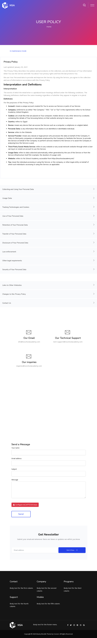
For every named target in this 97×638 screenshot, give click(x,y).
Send (21, 514)
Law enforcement (48, 251)
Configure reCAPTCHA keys (25, 505)
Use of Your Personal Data (48, 215)
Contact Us (48, 302)
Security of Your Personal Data (48, 269)
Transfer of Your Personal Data (48, 233)
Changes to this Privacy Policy (48, 293)
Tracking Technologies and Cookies (48, 206)
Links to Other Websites (48, 285)
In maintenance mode (18, 51)
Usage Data (48, 198)
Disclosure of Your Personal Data (48, 242)
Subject (14, 469)
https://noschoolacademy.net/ (63, 158)
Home (49, 26)
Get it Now (77, 550)
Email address (16, 459)
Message (14, 480)
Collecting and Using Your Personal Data (48, 189)
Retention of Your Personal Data (48, 224)
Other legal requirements (48, 260)
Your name (15, 448)
